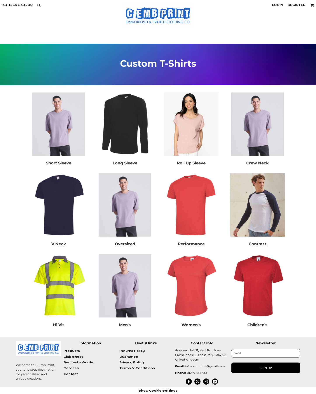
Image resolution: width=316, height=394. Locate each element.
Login (277, 5)
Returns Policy (132, 351)
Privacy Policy (131, 362)
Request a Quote (78, 362)
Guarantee (128, 357)
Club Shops (74, 357)
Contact (71, 374)
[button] (38, 5)
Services (71, 368)
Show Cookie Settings (158, 390)
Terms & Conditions (137, 368)
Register (297, 5)
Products (72, 351)
